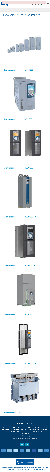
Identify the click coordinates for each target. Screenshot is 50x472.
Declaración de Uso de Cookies (23, 467)
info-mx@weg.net (30, 436)
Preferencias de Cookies (27, 462)
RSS (13, 469)
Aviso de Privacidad (7, 467)
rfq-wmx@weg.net (32, 438)
